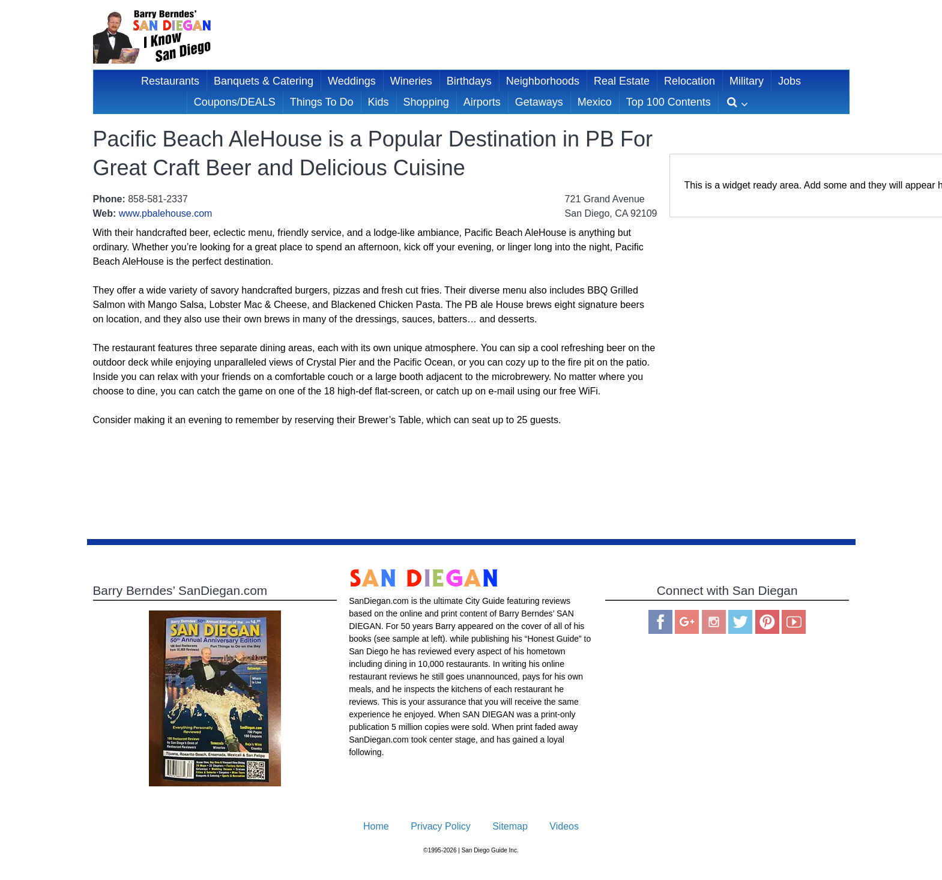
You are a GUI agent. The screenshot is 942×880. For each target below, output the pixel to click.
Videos (564, 826)
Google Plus (687, 622)
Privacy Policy (441, 826)
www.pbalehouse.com (166, 213)
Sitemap (510, 826)
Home (376, 826)
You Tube (794, 622)
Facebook (660, 622)
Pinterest (767, 622)
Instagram (714, 622)
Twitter (740, 622)
